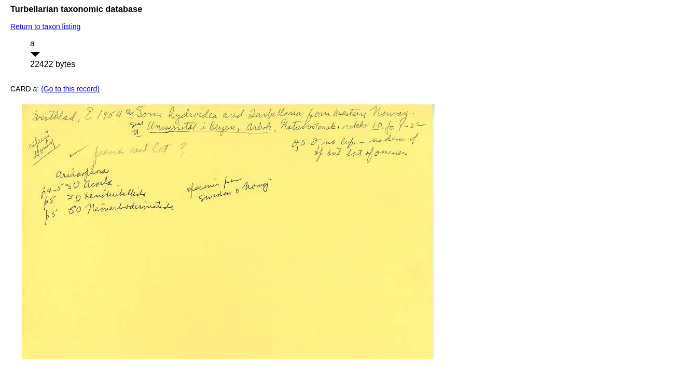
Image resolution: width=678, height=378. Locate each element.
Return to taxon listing (45, 26)
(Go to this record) (70, 89)
